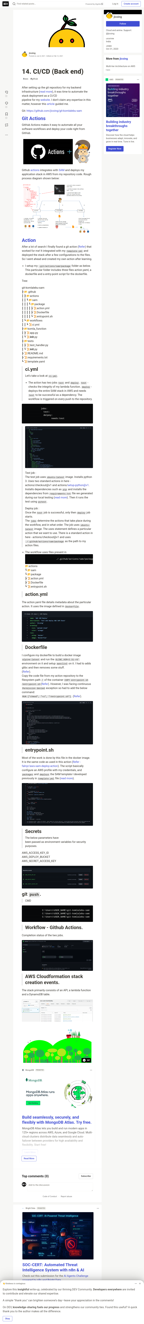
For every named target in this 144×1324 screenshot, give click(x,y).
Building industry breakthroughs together (118, 126)
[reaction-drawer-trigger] (6, 93)
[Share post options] (6, 135)
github (34, 79)
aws (25, 79)
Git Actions (34, 118)
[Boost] (6, 125)
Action (29, 240)
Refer (82, 246)
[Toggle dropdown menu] (91, 1070)
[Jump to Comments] (6, 104)
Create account (131, 3)
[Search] (14, 3)
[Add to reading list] (6, 115)
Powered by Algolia (94, 4)
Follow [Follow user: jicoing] (123, 23)
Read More (29, 1158)
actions (34, 170)
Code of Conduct (50, 1196)
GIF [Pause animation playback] (86, 1060)
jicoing (32, 53)
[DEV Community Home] (5, 4)
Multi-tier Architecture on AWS (123, 68)
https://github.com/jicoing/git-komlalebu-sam (54, 110)
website (45, 99)
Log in (115, 3)
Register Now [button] (114, 148)
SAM (61, 170)
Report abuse (66, 1196)
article (51, 104)
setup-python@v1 (78, 485)
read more (46, 91)
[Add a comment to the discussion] (60, 1186)
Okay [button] (7, 1318)
